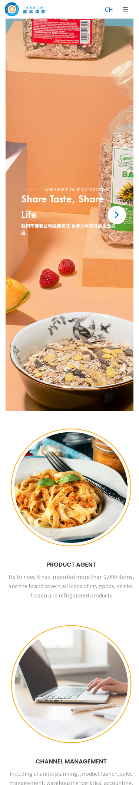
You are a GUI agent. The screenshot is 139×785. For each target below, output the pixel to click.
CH (109, 9)
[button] (116, 215)
